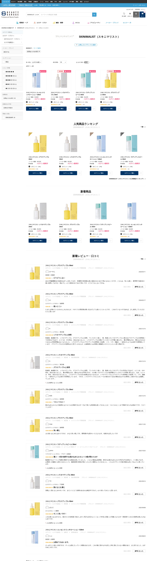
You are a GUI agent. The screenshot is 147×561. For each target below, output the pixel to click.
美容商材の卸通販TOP (8, 28)
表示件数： (56, 62)
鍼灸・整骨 (59, 23)
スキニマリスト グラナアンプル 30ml (59, 265)
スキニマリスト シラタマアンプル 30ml (60, 355)
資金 (25, 1)
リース (41, 1)
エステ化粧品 (9, 42)
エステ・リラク (42, 23)
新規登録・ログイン (140, 9)
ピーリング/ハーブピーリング (88, 447)
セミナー (13, 1)
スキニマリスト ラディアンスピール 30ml (60, 444)
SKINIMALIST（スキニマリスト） (26, 28)
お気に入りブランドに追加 (86, 45)
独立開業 (20, 1)
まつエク (86, 1)
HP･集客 (71, 1)
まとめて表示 (79, 62)
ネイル (77, 23)
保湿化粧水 (74, 532)
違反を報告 (127, 287)
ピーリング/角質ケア (70, 447)
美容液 (66, 268)
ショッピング (6, 1)
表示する (6, 52)
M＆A (46, 1)
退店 (81, 1)
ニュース (65, 1)
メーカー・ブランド (112, 23)
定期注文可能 (8, 108)
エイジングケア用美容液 (78, 268)
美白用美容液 (75, 357)
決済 (60, 1)
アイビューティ (95, 23)
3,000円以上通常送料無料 (9, 5)
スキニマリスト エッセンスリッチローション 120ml (64, 530)
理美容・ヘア (23, 23)
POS (56, 1)
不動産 (30, 1)
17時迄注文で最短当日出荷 (25, 5)
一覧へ (142, 127)
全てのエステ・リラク (12, 39)
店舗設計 (36, 1)
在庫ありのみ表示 (9, 98)
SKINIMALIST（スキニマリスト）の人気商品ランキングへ (126, 179)
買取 (77, 1)
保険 (51, 1)
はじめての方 (129, 9)
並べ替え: (28, 62)
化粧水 (66, 532)
